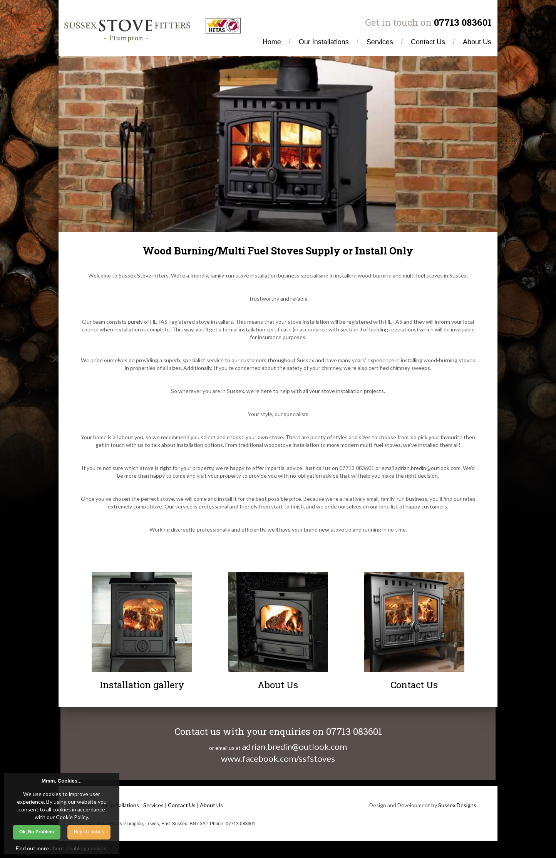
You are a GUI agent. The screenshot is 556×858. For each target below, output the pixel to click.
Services (153, 805)
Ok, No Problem (36, 832)
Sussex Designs (457, 805)
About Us (211, 805)
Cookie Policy (72, 817)
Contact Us (182, 805)
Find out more (32, 848)
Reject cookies (89, 832)
